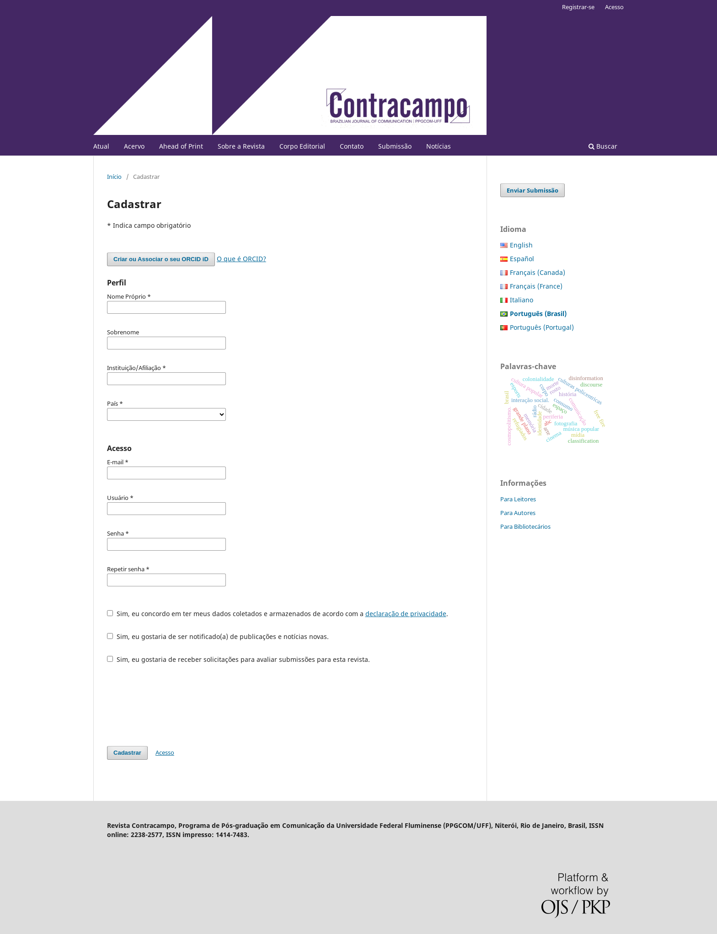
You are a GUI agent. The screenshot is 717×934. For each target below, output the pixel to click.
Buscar (603, 146)
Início (114, 176)
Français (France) (536, 286)
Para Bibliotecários (525, 526)
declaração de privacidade (405, 613)
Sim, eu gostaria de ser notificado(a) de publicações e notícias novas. (218, 636)
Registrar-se (578, 7)
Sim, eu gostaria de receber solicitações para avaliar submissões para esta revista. (238, 659)
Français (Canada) (537, 272)
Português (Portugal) (542, 327)
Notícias (438, 146)
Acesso (614, 7)
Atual (101, 146)
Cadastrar (127, 752)
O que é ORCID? (241, 258)
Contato (352, 146)
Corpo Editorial (302, 146)
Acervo (134, 146)
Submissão (395, 146)
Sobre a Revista (241, 146)
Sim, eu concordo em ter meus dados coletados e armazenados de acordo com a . (277, 613)
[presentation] (176, 705)
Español (522, 258)
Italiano (521, 299)
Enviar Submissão (532, 190)
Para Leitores (518, 499)
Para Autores (517, 513)
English (521, 245)
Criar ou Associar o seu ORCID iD (161, 259)
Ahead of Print (181, 146)
